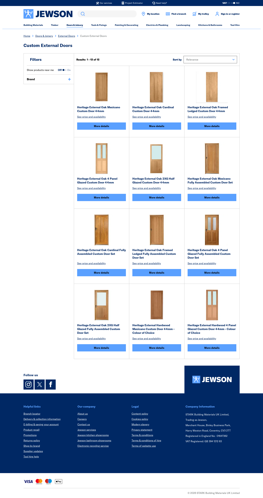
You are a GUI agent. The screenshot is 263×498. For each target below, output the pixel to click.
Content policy (140, 413)
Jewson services (86, 429)
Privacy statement (142, 429)
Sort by (177, 59)
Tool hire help (31, 456)
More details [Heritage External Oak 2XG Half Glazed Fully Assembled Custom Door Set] (101, 347)
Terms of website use (144, 445)
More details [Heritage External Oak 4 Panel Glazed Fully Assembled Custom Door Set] (211, 272)
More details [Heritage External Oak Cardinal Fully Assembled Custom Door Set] (101, 272)
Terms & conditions (142, 435)
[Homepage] (212, 379)
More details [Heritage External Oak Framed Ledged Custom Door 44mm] (211, 126)
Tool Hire (235, 25)
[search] (107, 13)
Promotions (30, 435)
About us (82, 413)
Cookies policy (140, 419)
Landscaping (183, 25)
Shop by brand (32, 445)
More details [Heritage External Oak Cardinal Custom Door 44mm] (156, 126)
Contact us (83, 424)
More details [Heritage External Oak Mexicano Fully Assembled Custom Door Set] (211, 197)
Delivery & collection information (42, 419)
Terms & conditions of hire (146, 440)
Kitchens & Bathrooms (210, 25)
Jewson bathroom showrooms (94, 440)
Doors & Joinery (75, 25)
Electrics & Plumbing (157, 25)
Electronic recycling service (93, 445)
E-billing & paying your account (41, 424)
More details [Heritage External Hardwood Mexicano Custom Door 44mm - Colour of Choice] (156, 347)
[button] (210, 59)
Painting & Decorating (126, 25)
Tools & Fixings (99, 25)
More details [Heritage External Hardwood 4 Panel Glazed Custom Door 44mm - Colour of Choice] (211, 347)
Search (82, 13)
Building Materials (33, 25)
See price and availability (91, 116)
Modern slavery (140, 424)
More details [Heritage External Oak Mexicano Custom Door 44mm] (101, 126)
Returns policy (32, 440)
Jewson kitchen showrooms (93, 435)
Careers (82, 419)
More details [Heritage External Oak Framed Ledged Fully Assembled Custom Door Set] (156, 272)
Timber (54, 25)
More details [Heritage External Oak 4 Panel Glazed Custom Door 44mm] (101, 197)
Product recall (31, 429)
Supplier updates (33, 451)
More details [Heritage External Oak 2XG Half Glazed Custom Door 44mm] (156, 197)
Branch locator (32, 413)
